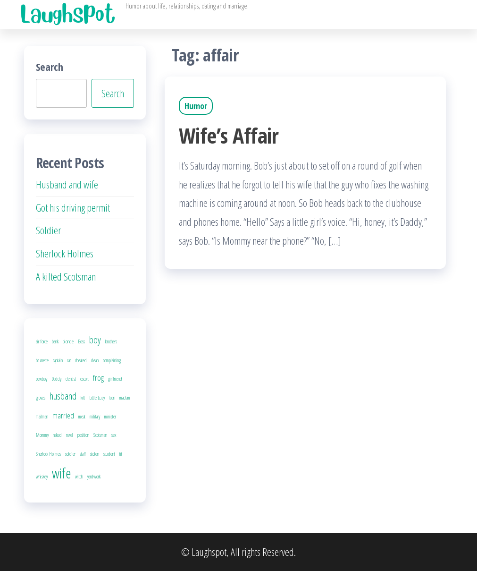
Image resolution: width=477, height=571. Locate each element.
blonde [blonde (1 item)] (68, 341)
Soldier (48, 230)
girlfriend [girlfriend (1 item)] (115, 378)
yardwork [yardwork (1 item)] (93, 476)
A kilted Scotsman (66, 276)
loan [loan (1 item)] (112, 397)
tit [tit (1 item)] (120, 454)
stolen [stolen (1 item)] (94, 454)
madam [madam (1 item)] (124, 397)
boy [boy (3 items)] (95, 339)
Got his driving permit (73, 207)
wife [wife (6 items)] (61, 473)
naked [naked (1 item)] (57, 435)
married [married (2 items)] (63, 415)
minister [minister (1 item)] (110, 416)
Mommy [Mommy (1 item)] (42, 435)
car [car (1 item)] (69, 360)
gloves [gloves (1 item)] (40, 397)
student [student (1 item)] (109, 454)
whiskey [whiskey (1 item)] (42, 476)
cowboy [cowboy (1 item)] (41, 378)
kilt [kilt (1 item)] (83, 397)
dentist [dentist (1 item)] (71, 378)
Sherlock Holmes (64, 253)
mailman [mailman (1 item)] (42, 416)
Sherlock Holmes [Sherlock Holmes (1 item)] (48, 454)
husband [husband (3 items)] (63, 395)
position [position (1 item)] (83, 435)
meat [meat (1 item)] (81, 416)
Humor (195, 105)
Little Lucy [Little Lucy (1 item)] (97, 397)
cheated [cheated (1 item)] (81, 360)
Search (49, 67)
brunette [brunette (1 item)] (42, 360)
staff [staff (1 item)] (83, 454)
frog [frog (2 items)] (98, 377)
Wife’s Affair (228, 135)
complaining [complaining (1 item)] (112, 360)
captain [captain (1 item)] (58, 360)
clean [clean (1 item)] (95, 360)
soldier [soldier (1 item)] (70, 454)
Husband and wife (67, 184)
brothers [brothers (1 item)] (111, 341)
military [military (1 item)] (95, 416)
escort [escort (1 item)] (84, 378)
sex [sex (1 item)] (114, 435)
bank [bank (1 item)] (55, 341)
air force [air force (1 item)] (42, 341)
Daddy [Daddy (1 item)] (56, 378)
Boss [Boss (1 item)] (81, 341)
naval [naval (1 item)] (69, 435)
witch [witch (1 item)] (79, 476)
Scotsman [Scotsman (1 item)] (100, 435)
